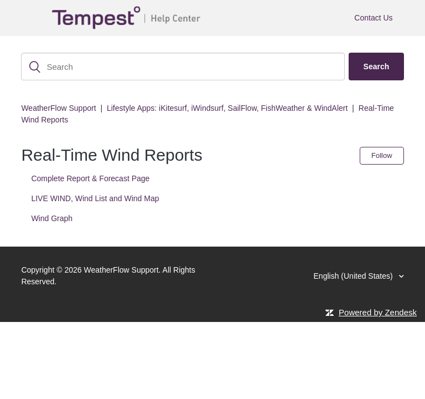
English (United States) (354, 276)
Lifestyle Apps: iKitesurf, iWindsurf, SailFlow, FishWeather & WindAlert (227, 108)
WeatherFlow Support (58, 108)
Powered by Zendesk (378, 312)
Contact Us (373, 17)
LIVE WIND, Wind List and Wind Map (95, 198)
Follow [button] (381, 155)
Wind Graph (51, 218)
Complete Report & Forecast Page (90, 178)
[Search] (182, 66)
